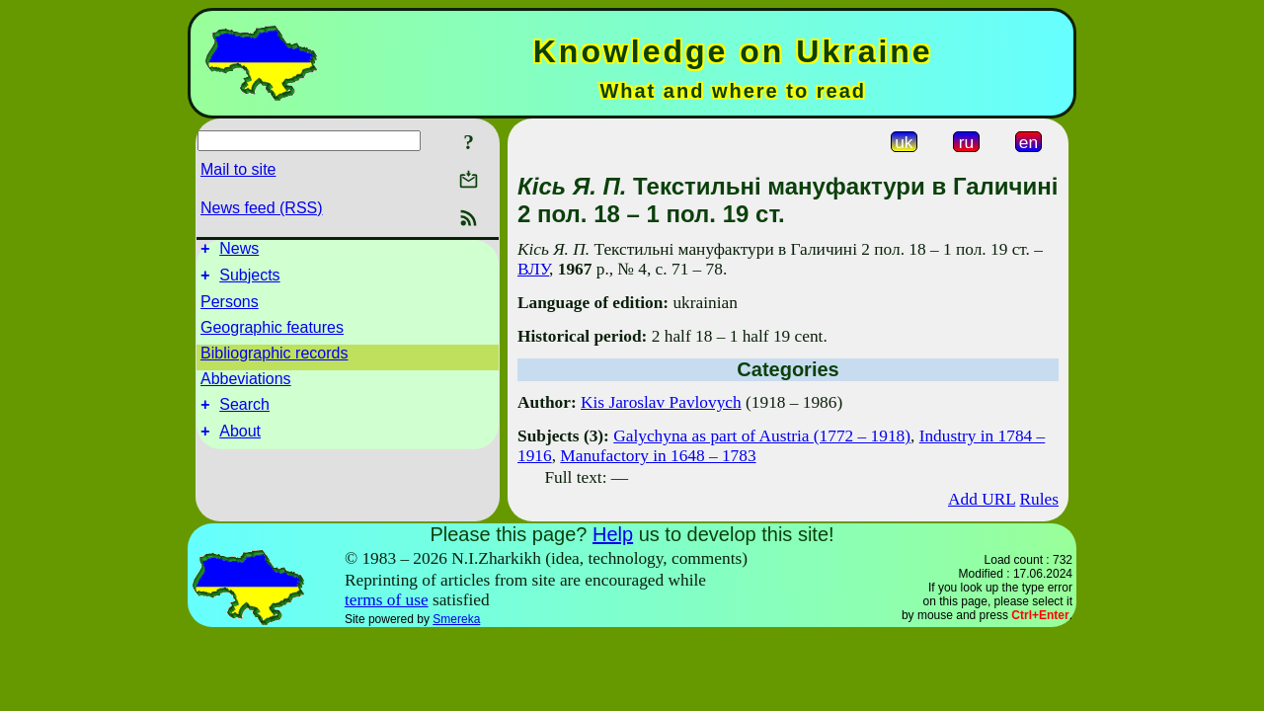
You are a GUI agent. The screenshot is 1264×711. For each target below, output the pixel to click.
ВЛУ (533, 269)
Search (244, 413)
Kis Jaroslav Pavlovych (661, 402)
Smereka (456, 619)
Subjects (249, 281)
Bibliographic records (274, 359)
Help (612, 534)
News (239, 251)
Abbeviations (245, 384)
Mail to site (238, 169)
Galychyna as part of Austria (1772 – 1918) (761, 436)
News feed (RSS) (261, 207)
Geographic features (272, 333)
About (240, 442)
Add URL (981, 499)
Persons (229, 307)
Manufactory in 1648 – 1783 (657, 455)
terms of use (387, 600)
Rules (1039, 499)
